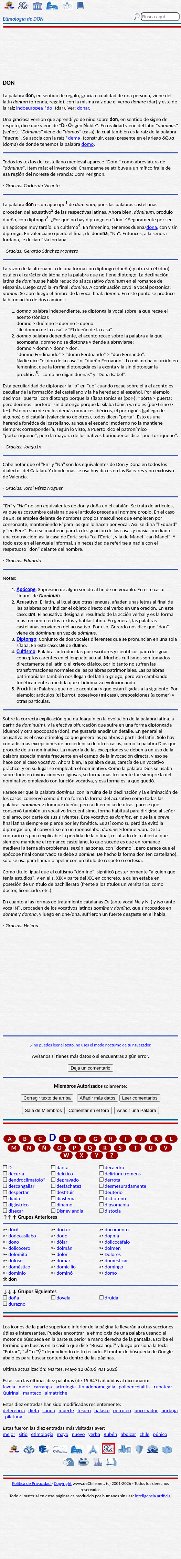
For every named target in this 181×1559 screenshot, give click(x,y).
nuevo (78, 1434)
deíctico (64, 1174)
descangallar (21, 1186)
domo (88, 144)
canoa (48, 1410)
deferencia (14, 1410)
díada (14, 1198)
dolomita (17, 1254)
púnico (160, 1434)
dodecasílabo (22, 1236)
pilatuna (13, 1417)
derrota (112, 1180)
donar (83, 108)
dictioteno (115, 1198)
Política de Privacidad (32, 1483)
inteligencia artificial (153, 1495)
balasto (101, 1410)
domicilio (66, 1267)
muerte (66, 1410)
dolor (61, 1254)
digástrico (18, 1205)
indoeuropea (29, 108)
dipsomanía (117, 1205)
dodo (61, 1236)
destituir (65, 1192)
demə (74, 138)
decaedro (114, 1167)
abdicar (128, 1434)
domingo (114, 1267)
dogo (13, 1242)
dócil (13, 1229)
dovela (63, 1298)
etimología (42, 1434)
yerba (94, 1434)
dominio (16, 1273)
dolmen (113, 1248)
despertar (18, 1192)
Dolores (113, 1254)
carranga (43, 1387)
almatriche (56, 1393)
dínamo (64, 1205)
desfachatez (68, 1186)
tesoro (84, 1410)
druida (111, 1298)
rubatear (163, 1387)
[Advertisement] (90, 54)
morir (24, 1387)
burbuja (169, 1410)
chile (145, 1434)
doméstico (19, 1267)
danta (62, 1167)
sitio (23, 1434)
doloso (15, 1260)
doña (151, 227)
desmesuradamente (125, 1186)
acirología (65, 1387)
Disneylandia (69, 1211)
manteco (32, 1393)
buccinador (146, 1410)
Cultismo (26, 651)
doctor (63, 1229)
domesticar (116, 1260)
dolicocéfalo (117, 1242)
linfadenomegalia (97, 1387)
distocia (113, 1211)
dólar (61, 1242)
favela (9, 1387)
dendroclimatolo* (26, 1180)
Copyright (63, 1483)
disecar (15, 1211)
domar (63, 1260)
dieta (33, 1410)
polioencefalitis (134, 1387)
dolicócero (19, 1248)
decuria (16, 1174)
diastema (66, 1198)
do (49, 108)
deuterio (114, 1192)
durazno (16, 1304)
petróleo (122, 1410)
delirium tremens (123, 1174)
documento (117, 1229)
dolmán (64, 1248)
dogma (112, 1236)
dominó (64, 1273)
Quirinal (11, 1393)
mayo (62, 1434)
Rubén (110, 1434)
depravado (67, 1180)
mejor (9, 1434)
